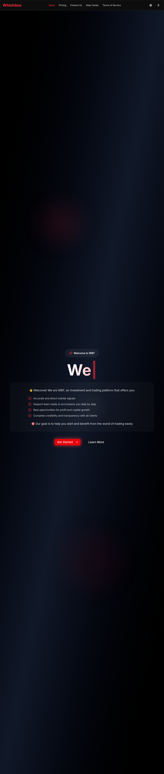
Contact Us (76, 5)
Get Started (67, 443)
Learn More (96, 443)
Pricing (62, 5)
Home (52, 5)
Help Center (92, 5)
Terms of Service (111, 5)
